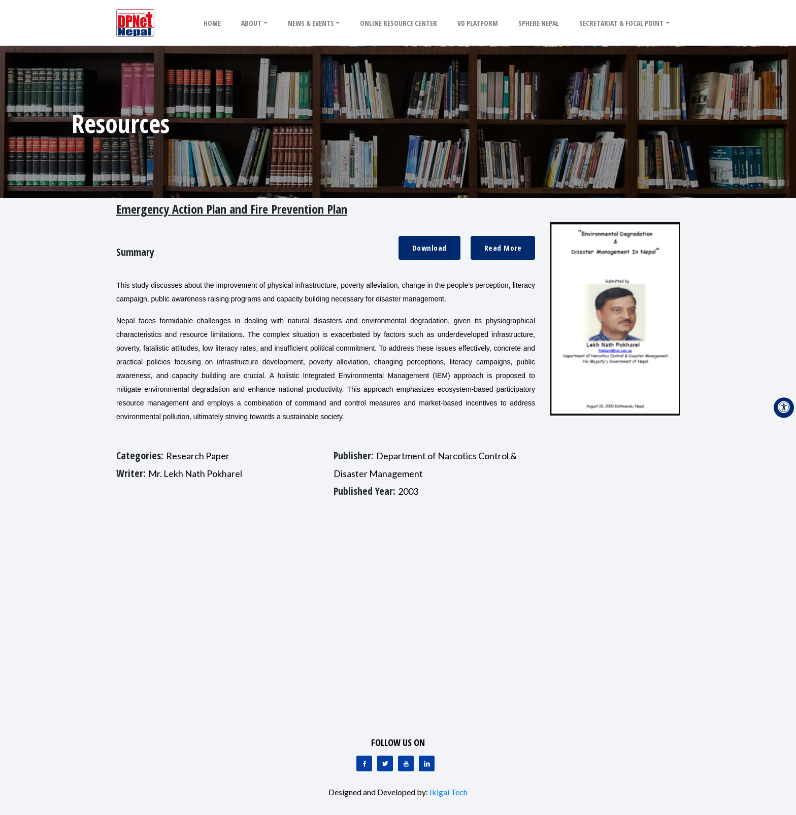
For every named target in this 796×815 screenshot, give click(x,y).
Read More (503, 248)
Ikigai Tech (448, 792)
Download (429, 248)
